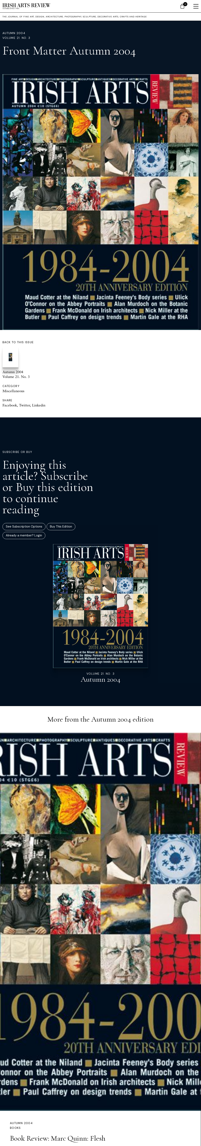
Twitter (24, 405)
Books (15, 1128)
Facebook (9, 405)
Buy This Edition (61, 526)
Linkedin (38, 405)
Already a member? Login (24, 535)
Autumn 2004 (13, 33)
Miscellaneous (13, 391)
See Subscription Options (24, 526)
